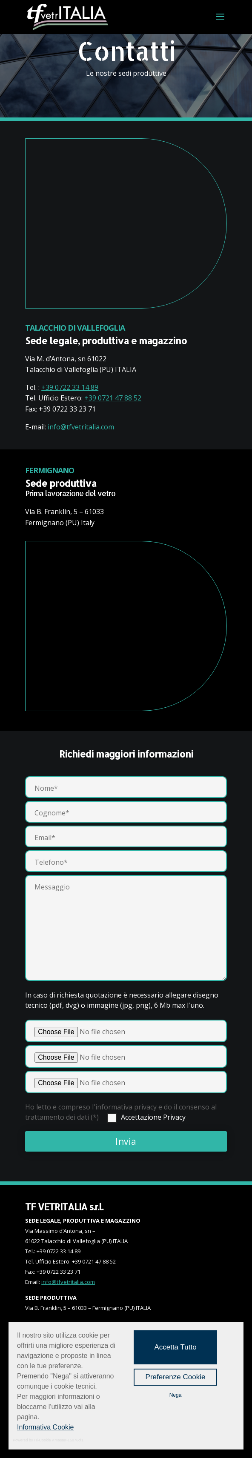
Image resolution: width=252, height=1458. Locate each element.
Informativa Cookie (45, 1427)
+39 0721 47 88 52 (112, 398)
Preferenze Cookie (176, 1377)
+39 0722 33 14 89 (69, 387)
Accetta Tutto (175, 1347)
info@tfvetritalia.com (81, 427)
